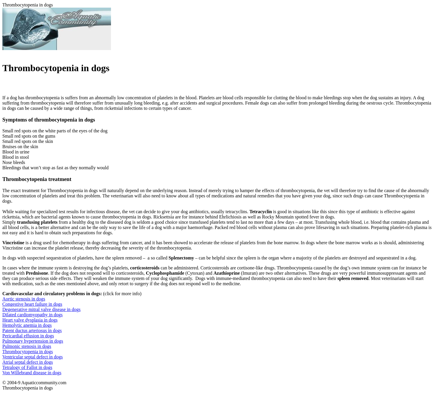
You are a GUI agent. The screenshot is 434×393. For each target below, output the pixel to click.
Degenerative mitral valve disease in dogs (41, 309)
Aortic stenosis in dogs (23, 298)
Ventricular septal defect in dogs (32, 356)
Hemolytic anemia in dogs (27, 325)
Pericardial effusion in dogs (28, 335)
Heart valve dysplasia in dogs (29, 319)
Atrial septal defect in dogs (27, 362)
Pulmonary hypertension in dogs (32, 341)
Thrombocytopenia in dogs (27, 351)
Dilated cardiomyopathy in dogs (32, 314)
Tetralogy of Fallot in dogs (27, 367)
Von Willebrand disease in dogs (31, 372)
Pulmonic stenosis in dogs (26, 346)
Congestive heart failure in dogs (32, 304)
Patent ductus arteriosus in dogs (32, 330)
